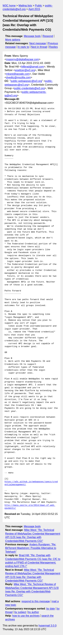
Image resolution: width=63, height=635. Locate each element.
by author (33, 612)
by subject (20, 612)
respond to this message (35, 601)
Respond (48, 36)
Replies (53, 47)
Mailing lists (25, 5)
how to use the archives (26, 615)
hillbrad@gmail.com (32, 66)
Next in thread (39, 47)
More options (12, 39)
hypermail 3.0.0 (47, 625)
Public (38, 5)
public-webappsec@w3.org (26, 81)
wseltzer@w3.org (25, 70)
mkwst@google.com (17, 74)
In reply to (23, 47)
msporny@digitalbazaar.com (22, 59)
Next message (37, 43)
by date (50, 608)
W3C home (9, 5)
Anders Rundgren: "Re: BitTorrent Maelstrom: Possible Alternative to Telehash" (30, 548)
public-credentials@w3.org (29, 88)
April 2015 (34, 9)
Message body (32, 36)
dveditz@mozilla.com (18, 77)
